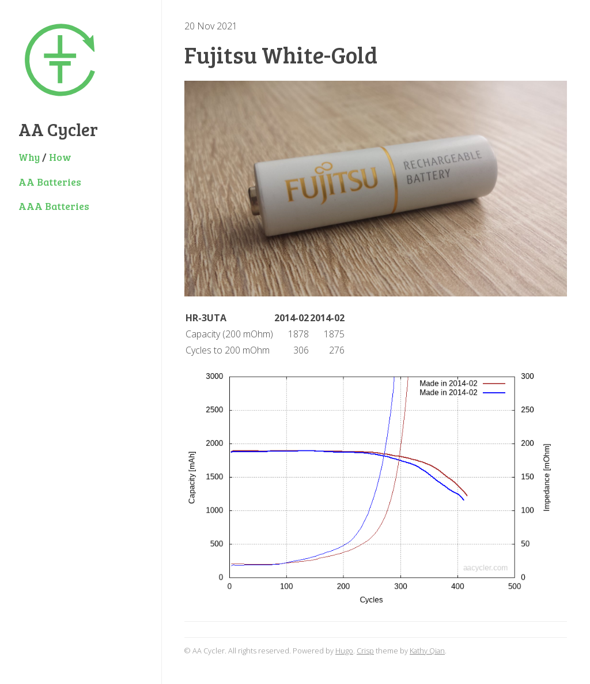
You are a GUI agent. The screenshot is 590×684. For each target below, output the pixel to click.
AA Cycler (58, 129)
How (60, 157)
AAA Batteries (53, 206)
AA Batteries (49, 182)
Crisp (365, 650)
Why (29, 157)
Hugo (344, 650)
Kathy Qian (427, 650)
